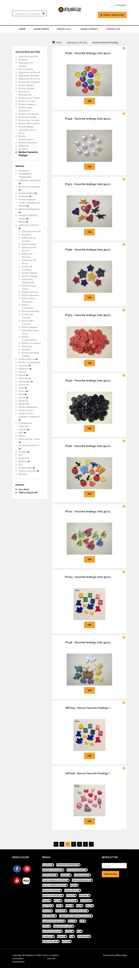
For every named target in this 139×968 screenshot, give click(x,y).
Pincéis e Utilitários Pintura (28, 217)
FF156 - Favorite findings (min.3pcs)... (88, 642)
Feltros (22, 435)
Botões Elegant (26, 85)
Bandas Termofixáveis (29, 362)
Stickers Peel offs (29, 470)
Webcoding (121, 955)
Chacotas (25, 365)
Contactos (113, 29)
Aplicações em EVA (28, 56)
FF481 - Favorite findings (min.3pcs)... (88, 249)
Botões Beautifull (27, 117)
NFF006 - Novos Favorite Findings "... (89, 773)
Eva (20, 464)
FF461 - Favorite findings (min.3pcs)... (88, 53)
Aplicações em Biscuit (29, 72)
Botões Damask (26, 126)
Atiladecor (30, 955)
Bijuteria (24, 461)
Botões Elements (27, 104)
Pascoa (23, 397)
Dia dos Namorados (28, 407)
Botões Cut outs (27, 101)
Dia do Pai (23, 400)
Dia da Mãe (24, 403)
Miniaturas (24, 145)
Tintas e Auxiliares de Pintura (29, 204)
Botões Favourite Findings (28, 154)
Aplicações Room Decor (27, 131)
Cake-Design (25, 378)
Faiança (22, 371)
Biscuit (23, 375)
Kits (21, 455)
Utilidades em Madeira (30, 182)
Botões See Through (29, 120)
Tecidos (24, 451)
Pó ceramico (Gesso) (29, 447)
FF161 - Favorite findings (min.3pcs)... (88, 446)
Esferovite (24, 384)
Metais (23, 221)
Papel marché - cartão (29, 440)
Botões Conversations (26, 138)
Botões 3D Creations (29, 81)
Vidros (23, 391)
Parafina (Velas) (28, 193)
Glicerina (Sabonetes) (29, 210)
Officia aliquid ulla (28, 492)
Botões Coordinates (29, 113)
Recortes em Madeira (29, 188)
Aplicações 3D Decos (29, 78)
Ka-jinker (23, 149)
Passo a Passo (89, 29)
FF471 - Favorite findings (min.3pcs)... (88, 184)
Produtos (65, 29)
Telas (23, 387)
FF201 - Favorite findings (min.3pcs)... (88, 511)
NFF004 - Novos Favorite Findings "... (89, 707)
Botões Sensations (28, 142)
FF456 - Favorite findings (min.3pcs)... (88, 118)
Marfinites (25, 368)
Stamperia (25, 196)
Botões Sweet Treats (29, 97)
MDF (22, 432)
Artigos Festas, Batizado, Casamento (29, 416)
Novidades (24, 170)
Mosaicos (23, 59)
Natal (23, 394)
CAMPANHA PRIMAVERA (25, 175)
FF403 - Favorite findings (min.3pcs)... (88, 315)
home (22, 29)
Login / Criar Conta (112, 15)
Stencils (24, 429)
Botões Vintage (26, 88)
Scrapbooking (27, 467)
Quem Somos (41, 29)
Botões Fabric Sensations (25, 109)
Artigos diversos (28, 359)
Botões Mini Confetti (29, 123)
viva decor (24, 489)
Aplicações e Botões (29, 226)
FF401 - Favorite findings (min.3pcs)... (88, 380)
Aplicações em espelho (26, 64)
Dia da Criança (26, 410)
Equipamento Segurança (25, 424)
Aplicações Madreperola (25, 93)
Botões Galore (26, 69)
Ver (89, 101)
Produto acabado (27, 199)
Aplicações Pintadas (29, 75)
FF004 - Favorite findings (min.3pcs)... (88, 577)
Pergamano (24, 458)
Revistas (23, 474)
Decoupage (26, 381)
